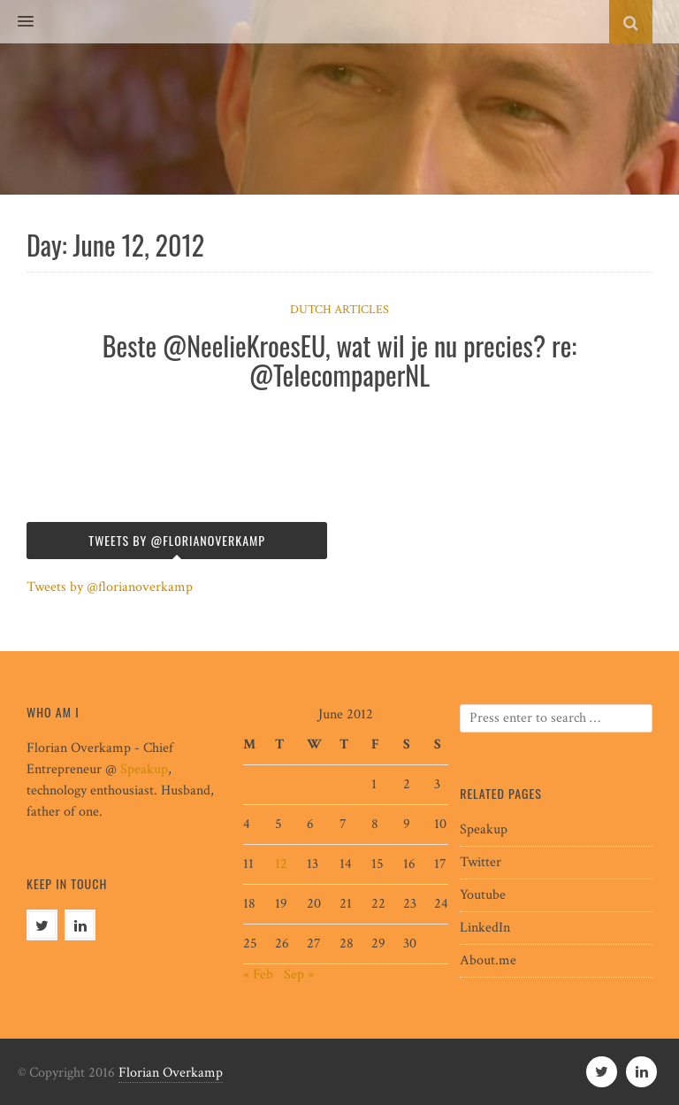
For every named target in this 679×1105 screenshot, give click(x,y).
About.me (488, 960)
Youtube (483, 895)
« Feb (258, 974)
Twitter (480, 862)
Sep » (299, 974)
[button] (17, 22)
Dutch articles (339, 310)
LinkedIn (485, 927)
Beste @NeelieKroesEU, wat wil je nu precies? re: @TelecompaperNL (339, 360)
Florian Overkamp (170, 1072)
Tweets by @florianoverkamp (110, 587)
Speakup (144, 769)
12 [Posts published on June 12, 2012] (281, 864)
